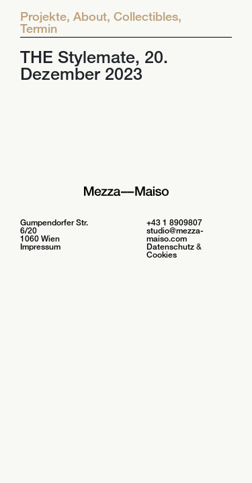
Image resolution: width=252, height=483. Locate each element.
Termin (38, 28)
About (91, 16)
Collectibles (147, 16)
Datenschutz (170, 246)
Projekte (45, 16)
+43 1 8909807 (174, 222)
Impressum (40, 246)
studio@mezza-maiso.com (175, 234)
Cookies (161, 255)
